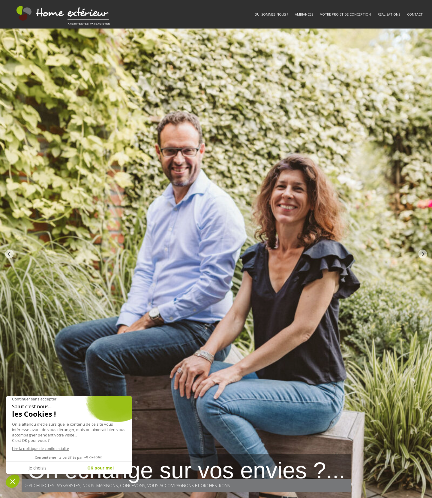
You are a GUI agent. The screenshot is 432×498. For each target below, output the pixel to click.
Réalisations (389, 14)
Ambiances (304, 14)
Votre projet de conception (345, 14)
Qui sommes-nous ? (271, 14)
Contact (415, 14)
